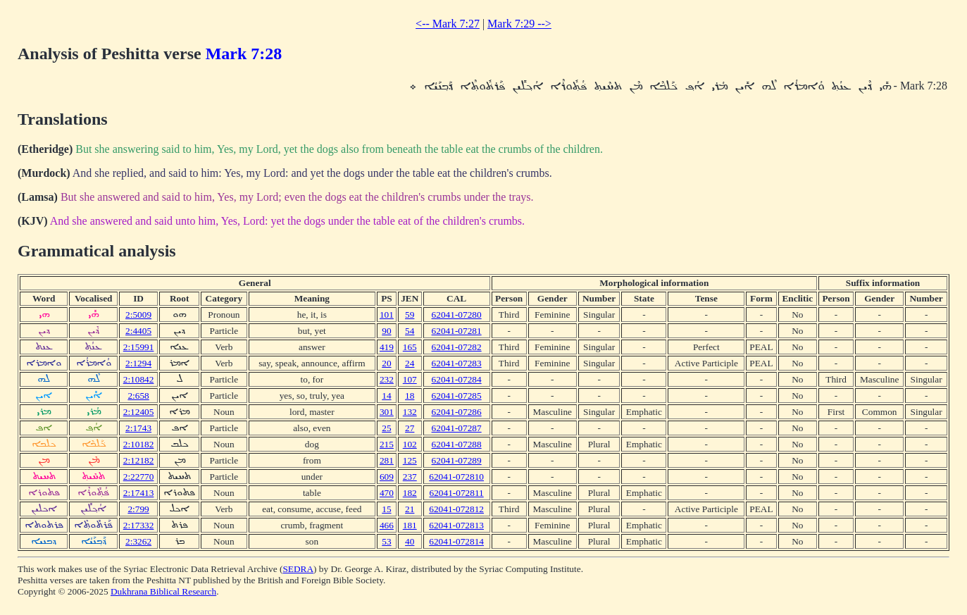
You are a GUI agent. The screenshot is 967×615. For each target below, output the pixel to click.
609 (387, 476)
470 (387, 492)
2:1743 (138, 428)
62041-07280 (457, 314)
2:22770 (138, 476)
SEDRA (297, 569)
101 (387, 314)
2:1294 (138, 363)
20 (386, 363)
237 (410, 476)
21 (409, 509)
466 (387, 525)
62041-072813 (456, 525)
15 (386, 509)
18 (409, 395)
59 (409, 314)
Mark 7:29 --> (519, 24)
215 (387, 444)
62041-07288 (457, 444)
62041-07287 (457, 428)
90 (386, 330)
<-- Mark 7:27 (448, 24)
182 (410, 492)
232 (387, 379)
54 (409, 330)
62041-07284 (457, 379)
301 (387, 411)
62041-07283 (457, 363)
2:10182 (138, 444)
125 (410, 460)
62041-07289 (457, 460)
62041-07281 (457, 330)
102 (410, 444)
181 (410, 525)
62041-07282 (457, 347)
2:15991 (138, 347)
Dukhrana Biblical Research (163, 591)
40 (409, 541)
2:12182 (138, 460)
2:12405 (138, 411)
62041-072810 (456, 476)
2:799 (138, 509)
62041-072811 (456, 492)
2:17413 (138, 492)
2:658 (138, 395)
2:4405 (138, 330)
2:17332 (138, 525)
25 (386, 428)
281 (387, 460)
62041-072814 (456, 541)
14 (386, 395)
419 (387, 347)
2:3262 (138, 541)
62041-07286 (457, 411)
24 (409, 363)
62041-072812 (456, 509)
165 (410, 347)
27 (409, 428)
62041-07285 (457, 395)
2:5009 (138, 314)
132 (410, 411)
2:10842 (138, 379)
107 (410, 379)
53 (386, 541)
